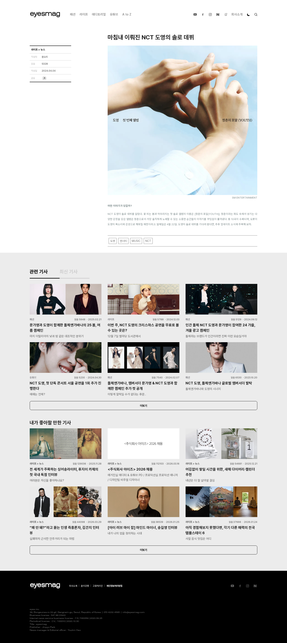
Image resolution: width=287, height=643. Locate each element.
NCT (148, 241)
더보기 (143, 405)
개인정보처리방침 (114, 586)
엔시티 (123, 241)
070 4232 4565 (112, 612)
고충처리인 (98, 586)
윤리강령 (85, 586)
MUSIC (136, 241)
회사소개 (237, 14)
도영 (112, 241)
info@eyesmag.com (134, 612)
